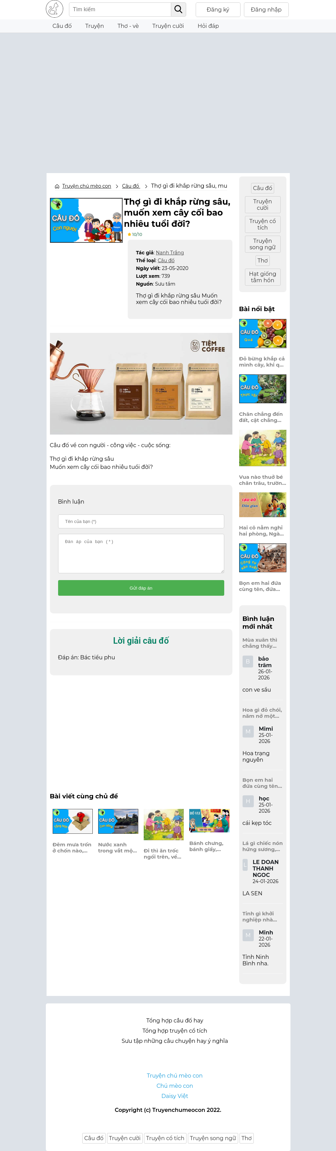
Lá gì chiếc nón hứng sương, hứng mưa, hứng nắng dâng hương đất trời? (263, 846)
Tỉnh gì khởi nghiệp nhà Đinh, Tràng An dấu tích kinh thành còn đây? (262, 917)
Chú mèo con (175, 1086)
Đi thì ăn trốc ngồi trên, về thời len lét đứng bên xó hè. (161, 859)
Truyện (94, 26)
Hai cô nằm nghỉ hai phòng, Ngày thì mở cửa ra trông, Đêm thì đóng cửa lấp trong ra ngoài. (261, 531)
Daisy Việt (174, 1096)
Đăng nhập (266, 9)
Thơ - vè (128, 26)
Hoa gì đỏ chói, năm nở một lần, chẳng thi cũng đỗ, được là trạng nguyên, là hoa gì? (262, 713)
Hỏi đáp (208, 26)
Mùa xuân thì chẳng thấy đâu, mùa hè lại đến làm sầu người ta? (263, 643)
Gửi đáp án (141, 593)
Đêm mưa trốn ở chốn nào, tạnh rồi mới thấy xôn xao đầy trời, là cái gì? (72, 853)
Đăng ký (218, 9)
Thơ (263, 260)
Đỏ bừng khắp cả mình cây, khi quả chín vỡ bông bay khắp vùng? (262, 362)
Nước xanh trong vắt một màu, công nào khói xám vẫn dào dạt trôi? (118, 853)
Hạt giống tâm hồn (262, 277)
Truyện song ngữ (263, 244)
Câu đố (62, 26)
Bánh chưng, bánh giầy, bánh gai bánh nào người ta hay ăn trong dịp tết (208, 851)
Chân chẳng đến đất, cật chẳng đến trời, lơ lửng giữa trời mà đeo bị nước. (261, 417)
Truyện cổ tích (262, 224)
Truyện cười (168, 26)
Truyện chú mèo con (87, 186)
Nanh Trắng (170, 252)
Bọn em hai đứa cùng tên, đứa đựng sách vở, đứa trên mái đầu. (262, 586)
